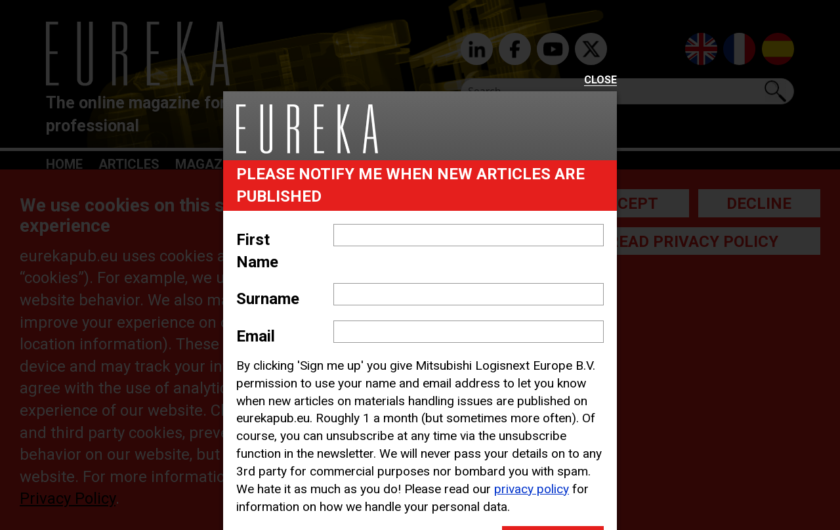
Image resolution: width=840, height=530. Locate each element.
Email (255, 336)
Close (600, 80)
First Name (257, 251)
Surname (267, 299)
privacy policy (531, 489)
